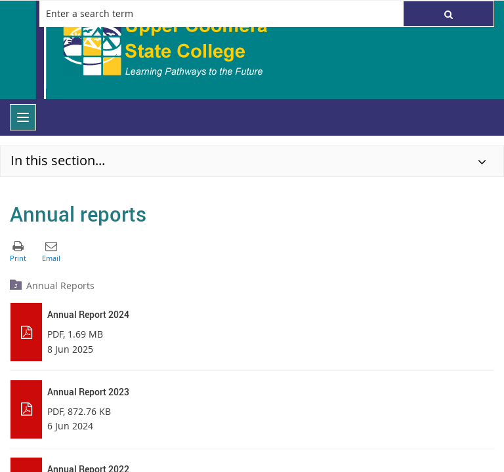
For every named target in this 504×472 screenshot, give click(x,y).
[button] (448, 14)
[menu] (23, 117)
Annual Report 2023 (88, 391)
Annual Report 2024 (88, 314)
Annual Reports (60, 285)
